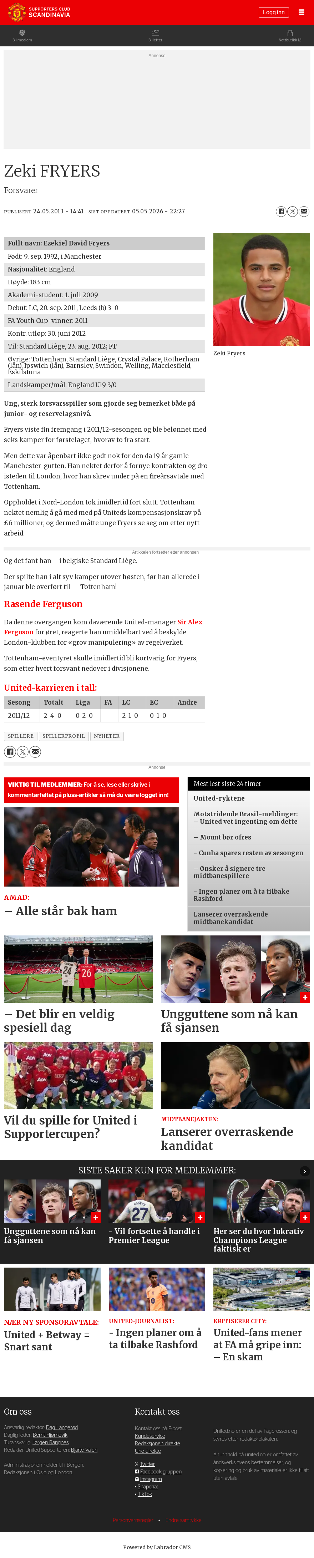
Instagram (151, 1479)
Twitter (147, 1464)
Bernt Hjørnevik (50, 1435)
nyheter (107, 736)
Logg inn (274, 12)
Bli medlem (22, 40)
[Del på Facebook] (281, 211)
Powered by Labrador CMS (157, 1547)
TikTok (145, 1494)
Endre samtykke (184, 1520)
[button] (305, 1171)
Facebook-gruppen (161, 1472)
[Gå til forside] (39, 12)
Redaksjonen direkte (157, 1443)
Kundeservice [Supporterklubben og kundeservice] (150, 1436)
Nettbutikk (288, 40)
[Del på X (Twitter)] (292, 211)
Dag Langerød (62, 1427)
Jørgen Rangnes (50, 1442)
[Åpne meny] (302, 12)
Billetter (155, 40)
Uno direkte (148, 1451)
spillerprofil (63, 736)
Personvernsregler (134, 1520)
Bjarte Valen (84, 1450)
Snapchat (148, 1487)
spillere (21, 736)
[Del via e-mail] (304, 211)
